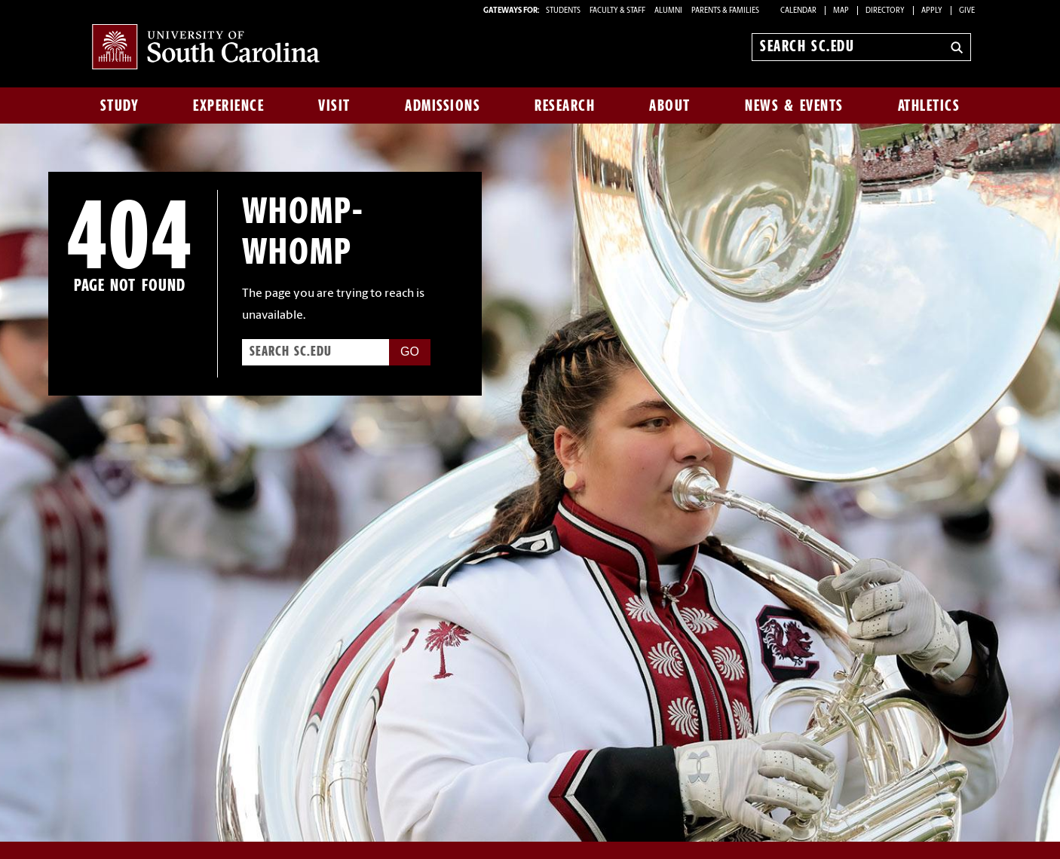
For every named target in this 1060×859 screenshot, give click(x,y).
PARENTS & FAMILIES (725, 11)
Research (565, 105)
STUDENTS (564, 11)
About (670, 105)
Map (841, 11)
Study (119, 105)
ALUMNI (668, 11)
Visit (334, 105)
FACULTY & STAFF (617, 11)
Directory (885, 11)
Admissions (442, 105)
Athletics (929, 105)
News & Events (794, 105)
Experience (228, 105)
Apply (931, 11)
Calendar (798, 11)
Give (967, 11)
